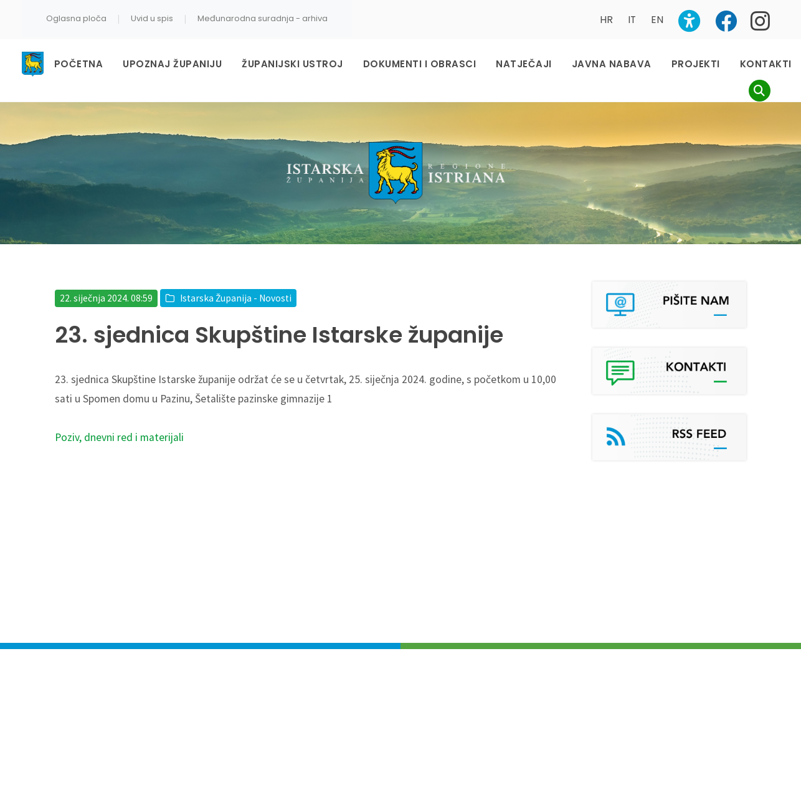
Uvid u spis (152, 18)
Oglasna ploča (76, 18)
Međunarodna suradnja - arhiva (262, 18)
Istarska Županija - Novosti (235, 298)
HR (606, 19)
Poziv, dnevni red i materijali (119, 437)
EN (657, 19)
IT (632, 19)
